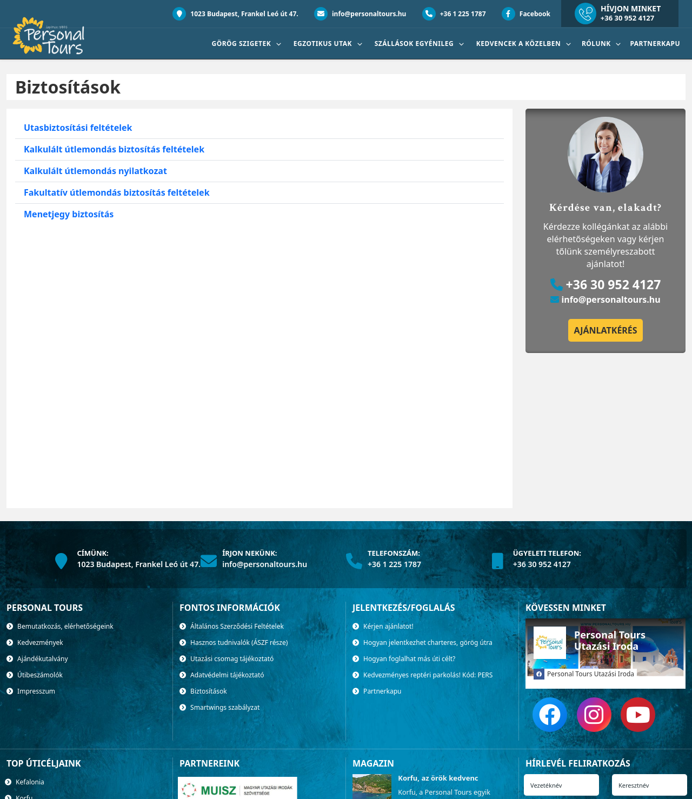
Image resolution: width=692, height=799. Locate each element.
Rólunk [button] (597, 43)
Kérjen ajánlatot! (383, 626)
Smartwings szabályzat (219, 707)
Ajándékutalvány (37, 658)
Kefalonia (24, 782)
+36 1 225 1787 (454, 14)
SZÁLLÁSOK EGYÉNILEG (415, 43)
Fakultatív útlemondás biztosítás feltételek (117, 192)
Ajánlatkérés (605, 330)
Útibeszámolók (34, 675)
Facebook (526, 14)
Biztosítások (203, 691)
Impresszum (30, 691)
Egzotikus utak (324, 43)
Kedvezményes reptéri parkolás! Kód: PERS (422, 675)
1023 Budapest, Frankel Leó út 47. (235, 14)
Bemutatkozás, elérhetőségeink (60, 626)
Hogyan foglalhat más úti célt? (403, 658)
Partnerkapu (655, 43)
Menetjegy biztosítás (69, 214)
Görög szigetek (242, 43)
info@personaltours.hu (360, 14)
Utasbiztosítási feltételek (78, 128)
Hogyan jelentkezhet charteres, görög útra (422, 642)
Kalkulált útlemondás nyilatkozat (95, 171)
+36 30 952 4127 (627, 18)
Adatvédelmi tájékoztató (221, 675)
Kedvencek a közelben (519, 43)
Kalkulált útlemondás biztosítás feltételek (114, 149)
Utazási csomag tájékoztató (226, 658)
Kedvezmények (34, 642)
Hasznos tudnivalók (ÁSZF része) (233, 642)
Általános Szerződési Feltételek (231, 626)
